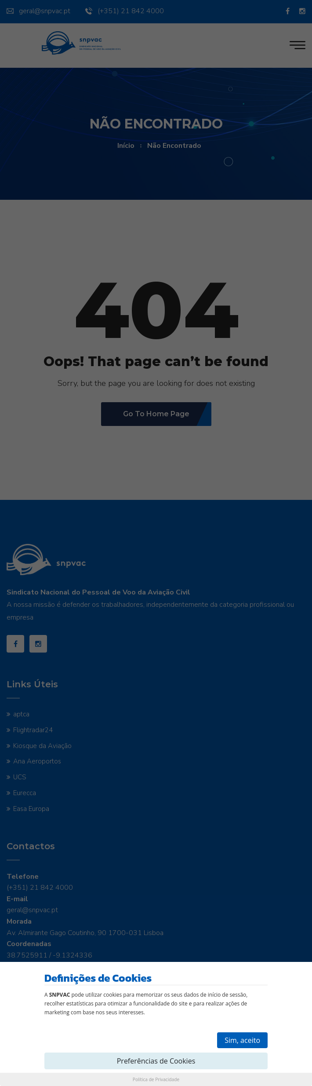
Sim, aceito (242, 1040)
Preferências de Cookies (156, 1061)
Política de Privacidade (156, 1079)
